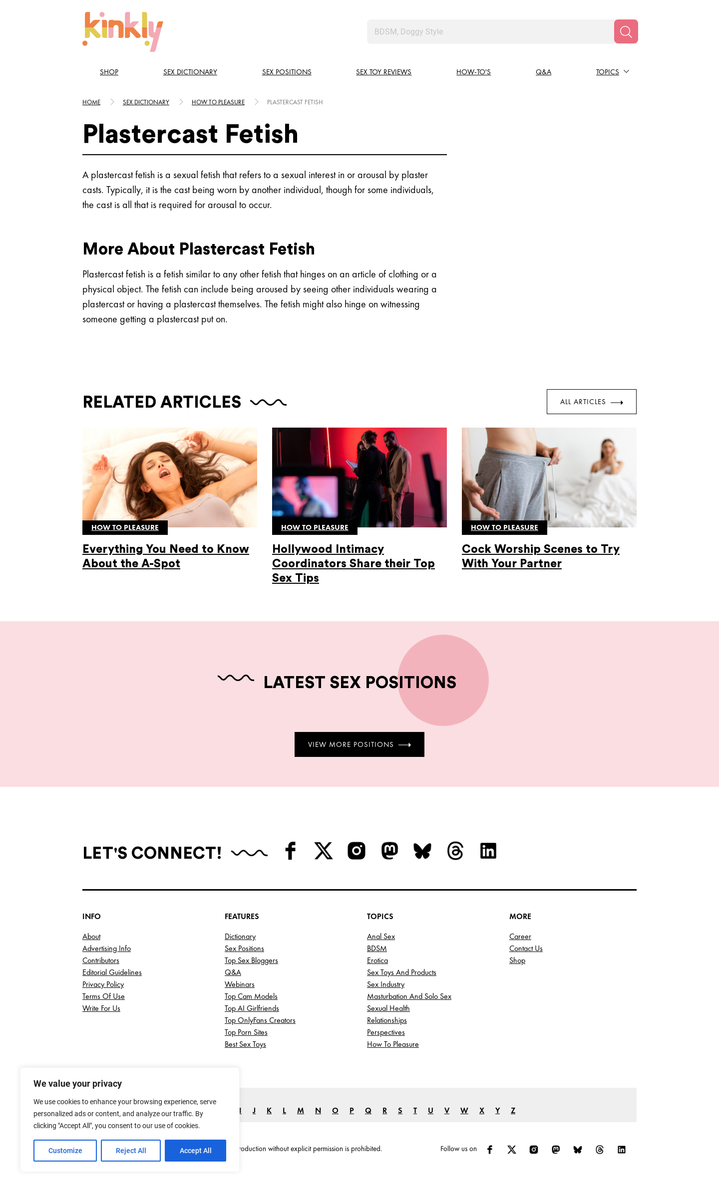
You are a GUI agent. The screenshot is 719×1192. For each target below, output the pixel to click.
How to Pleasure (393, 1044)
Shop (109, 72)
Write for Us (101, 1008)
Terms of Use (103, 996)
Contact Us (526, 948)
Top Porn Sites (246, 1032)
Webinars (240, 984)
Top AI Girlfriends (252, 1008)
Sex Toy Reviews (383, 72)
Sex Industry (385, 984)
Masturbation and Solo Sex (409, 996)
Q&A (543, 72)
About (91, 936)
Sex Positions (287, 72)
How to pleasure (218, 102)
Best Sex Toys (245, 1044)
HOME (91, 102)
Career (520, 936)
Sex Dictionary (190, 72)
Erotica (377, 960)
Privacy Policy (103, 984)
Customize (65, 1151)
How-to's (473, 72)
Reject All (131, 1151)
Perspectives (386, 1032)
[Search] (626, 31)
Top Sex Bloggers (251, 960)
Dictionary (240, 936)
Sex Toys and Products (401, 972)
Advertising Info (106, 948)
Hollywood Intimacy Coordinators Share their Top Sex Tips (353, 563)
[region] (130, 1119)
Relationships (387, 1020)
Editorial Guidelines (112, 972)
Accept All (196, 1151)
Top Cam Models (251, 996)
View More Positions (359, 744)
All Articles (591, 402)
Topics (607, 72)
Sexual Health (388, 1008)
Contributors (100, 960)
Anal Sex (381, 936)
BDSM (377, 948)
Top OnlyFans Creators (260, 1020)
